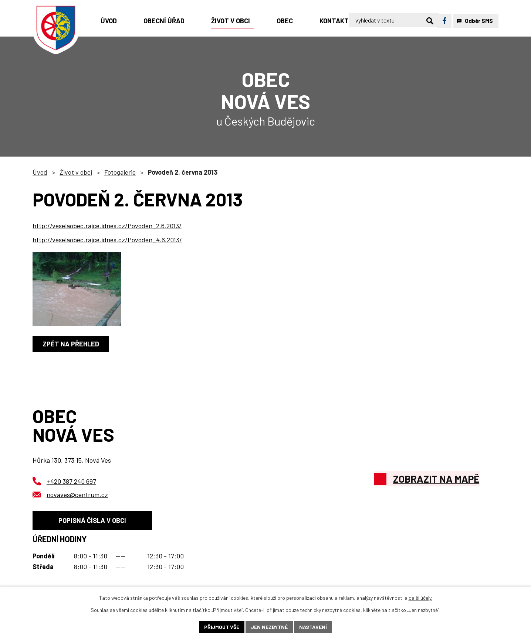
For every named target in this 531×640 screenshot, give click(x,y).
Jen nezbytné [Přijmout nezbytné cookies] (269, 627)
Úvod (40, 172)
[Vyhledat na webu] (402, 21)
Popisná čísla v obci (92, 520)
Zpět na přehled (71, 344)
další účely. (420, 598)
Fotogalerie (120, 172)
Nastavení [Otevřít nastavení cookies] (313, 627)
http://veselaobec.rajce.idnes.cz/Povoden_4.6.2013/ (107, 240)
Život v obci (76, 172)
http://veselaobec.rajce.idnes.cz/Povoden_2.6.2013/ (107, 226)
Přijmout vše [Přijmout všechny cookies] (221, 627)
